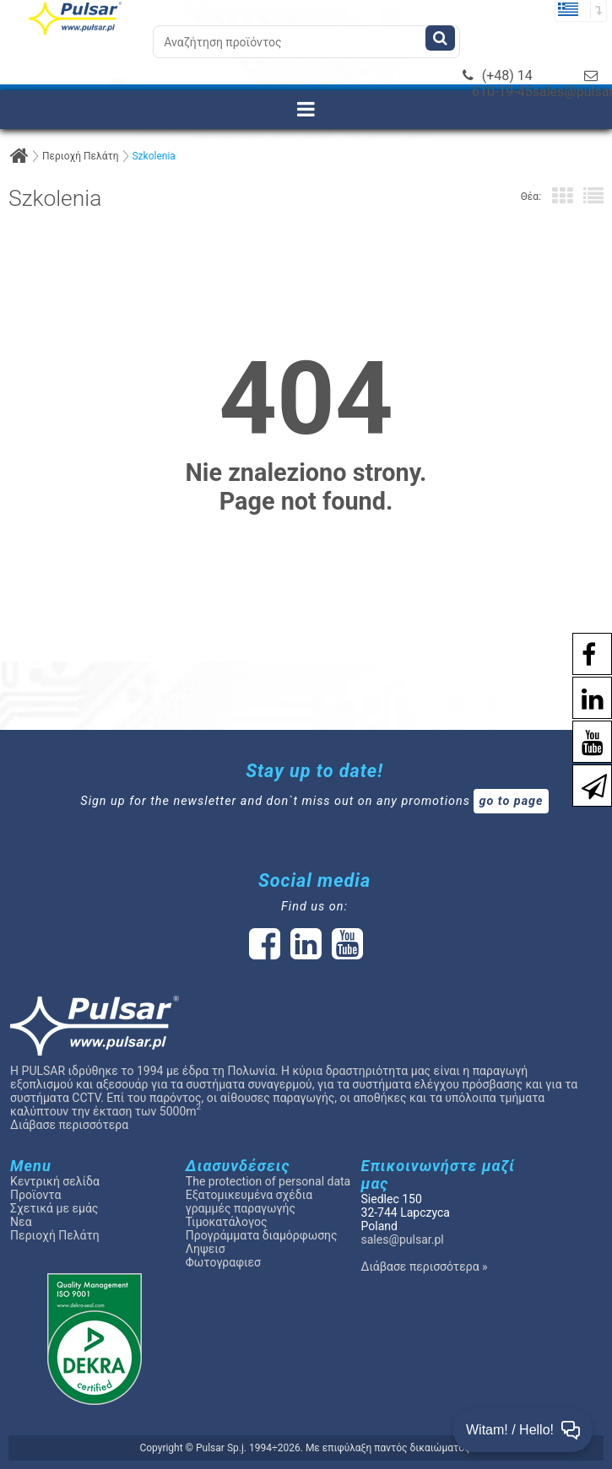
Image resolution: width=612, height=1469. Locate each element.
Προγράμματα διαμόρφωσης (262, 1235)
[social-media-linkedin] (584, 696)
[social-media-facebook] (265, 953)
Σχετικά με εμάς (54, 1208)
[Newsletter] (585, 784)
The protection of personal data (268, 1181)
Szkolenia (153, 156)
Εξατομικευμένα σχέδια (249, 1195)
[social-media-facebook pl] (580, 652)
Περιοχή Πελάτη (80, 156)
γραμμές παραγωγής (240, 1208)
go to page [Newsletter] (511, 801)
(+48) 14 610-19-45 (498, 84)
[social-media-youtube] (584, 740)
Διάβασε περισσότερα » (424, 1266)
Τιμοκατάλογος (227, 1222)
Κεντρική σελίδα (55, 1181)
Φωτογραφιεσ (223, 1262)
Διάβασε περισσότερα (69, 1124)
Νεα (20, 1222)
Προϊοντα (35, 1195)
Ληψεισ (205, 1249)
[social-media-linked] (304, 953)
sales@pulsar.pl (402, 1239)
